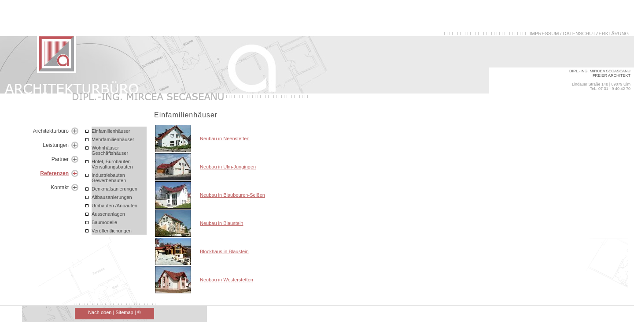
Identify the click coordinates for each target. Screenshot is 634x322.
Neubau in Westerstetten (226, 279)
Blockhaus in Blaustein (224, 251)
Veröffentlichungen (112, 230)
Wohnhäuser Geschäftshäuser (110, 150)
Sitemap (124, 312)
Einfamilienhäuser (111, 131)
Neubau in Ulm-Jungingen (228, 166)
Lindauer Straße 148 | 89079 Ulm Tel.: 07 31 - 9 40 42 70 (601, 86)
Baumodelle (104, 222)
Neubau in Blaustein (221, 223)
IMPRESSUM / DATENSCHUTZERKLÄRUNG (579, 33)
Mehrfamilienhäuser (113, 139)
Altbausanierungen (112, 197)
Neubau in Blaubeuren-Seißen (232, 195)
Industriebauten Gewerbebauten (109, 177)
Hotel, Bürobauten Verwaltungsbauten (112, 164)
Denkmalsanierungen (114, 188)
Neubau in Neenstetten (225, 138)
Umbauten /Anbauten (114, 205)
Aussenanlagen (108, 214)
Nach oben (99, 312)
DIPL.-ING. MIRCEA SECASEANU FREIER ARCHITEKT (599, 73)
